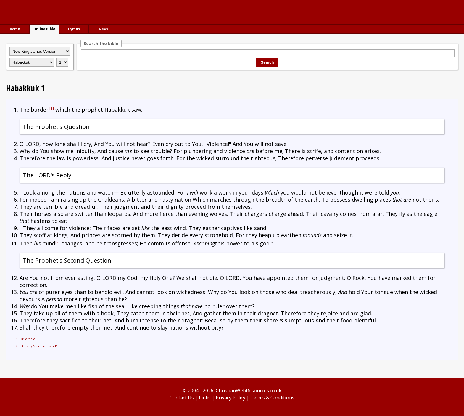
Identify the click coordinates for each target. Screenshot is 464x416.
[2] (57, 242)
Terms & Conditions (272, 397)
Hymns (74, 29)
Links (205, 397)
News (103, 29)
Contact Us (182, 397)
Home (15, 29)
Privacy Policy (230, 397)
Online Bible (44, 29)
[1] (51, 108)
